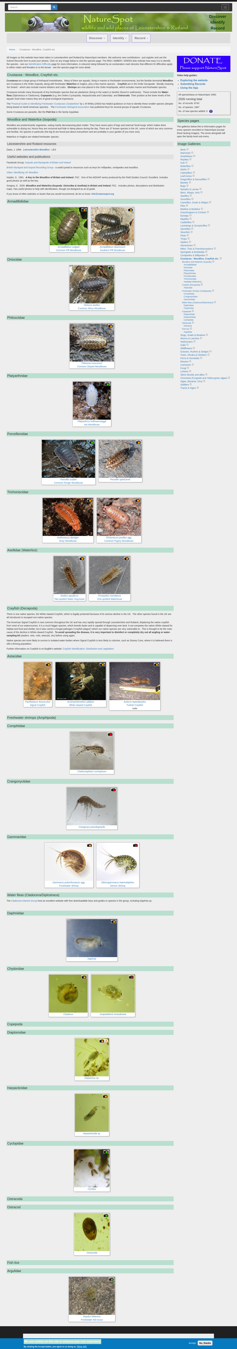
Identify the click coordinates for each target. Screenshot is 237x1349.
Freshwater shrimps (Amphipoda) (196, 291)
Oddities (184, 384)
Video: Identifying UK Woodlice (22, 172)
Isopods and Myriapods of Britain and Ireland (48, 162)
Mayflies (184, 219)
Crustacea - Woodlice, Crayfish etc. (199, 258)
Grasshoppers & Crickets (193, 212)
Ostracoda (186, 323)
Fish (182, 163)
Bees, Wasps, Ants (190, 192)
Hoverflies (185, 199)
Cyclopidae (188, 320)
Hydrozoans (186, 341)
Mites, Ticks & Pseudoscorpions (196, 248)
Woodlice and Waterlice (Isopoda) (196, 262)
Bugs (183, 186)
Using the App (189, 87)
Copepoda (186, 311)
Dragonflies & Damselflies (193, 179)
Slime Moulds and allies (192, 374)
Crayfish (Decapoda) (191, 285)
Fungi (183, 368)
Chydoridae (189, 308)
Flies (182, 205)
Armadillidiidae (190, 265)
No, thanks (205, 1343)
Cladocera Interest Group (24, 900)
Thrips (183, 238)
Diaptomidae (189, 314)
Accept (192, 1343)
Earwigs (184, 215)
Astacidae (188, 288)
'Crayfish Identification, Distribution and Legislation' (88, 648)
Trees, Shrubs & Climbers (193, 355)
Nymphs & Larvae (189, 189)
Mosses (184, 361)
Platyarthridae (190, 273)
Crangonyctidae (191, 296)
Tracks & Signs (188, 388)
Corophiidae (189, 294)
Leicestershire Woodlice (36, 149)
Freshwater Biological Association (72, 107)
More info (82, 1346)
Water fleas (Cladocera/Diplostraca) (197, 302)
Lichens (184, 371)
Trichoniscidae (190, 279)
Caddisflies (186, 222)
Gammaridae (189, 299)
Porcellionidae (190, 276)
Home (12, 49)
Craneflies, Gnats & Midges (194, 202)
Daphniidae (189, 305)
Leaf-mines (186, 176)
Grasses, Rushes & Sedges (194, 351)
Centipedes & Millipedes (192, 255)
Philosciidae (189, 270)
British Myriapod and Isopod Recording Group (30, 167)
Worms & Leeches (189, 338)
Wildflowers (186, 348)
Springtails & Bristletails (192, 252)
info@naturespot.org (102, 194)
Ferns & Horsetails (189, 358)
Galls (183, 345)
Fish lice (185, 329)
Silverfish (185, 232)
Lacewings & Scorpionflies (193, 225)
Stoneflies (185, 229)
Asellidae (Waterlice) (193, 282)
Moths (183, 169)
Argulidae (188, 332)
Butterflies (185, 166)
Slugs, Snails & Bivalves (192, 335)
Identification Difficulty (40, 64)
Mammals (185, 153)
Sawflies (184, 196)
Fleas (183, 235)
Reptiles (184, 159)
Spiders (184, 242)
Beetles (184, 182)
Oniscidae (188, 267)
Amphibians (186, 156)
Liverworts (185, 365)
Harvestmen (186, 245)
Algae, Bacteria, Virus (191, 381)
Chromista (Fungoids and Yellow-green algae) (203, 378)
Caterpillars (186, 172)
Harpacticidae (190, 317)
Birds (183, 149)
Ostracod (188, 326)
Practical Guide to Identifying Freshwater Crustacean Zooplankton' (45, 103)
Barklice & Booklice (190, 209)
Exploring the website (194, 80)
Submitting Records (192, 84)
